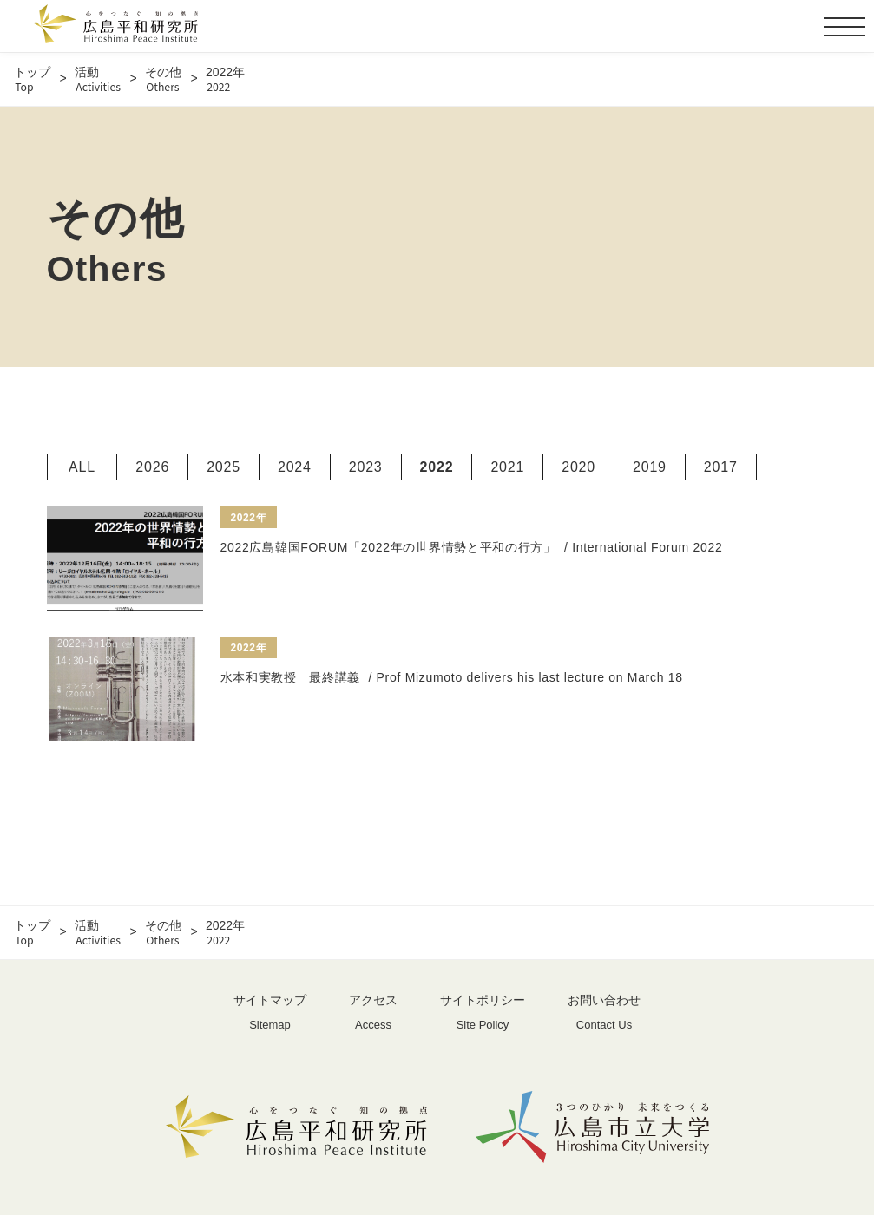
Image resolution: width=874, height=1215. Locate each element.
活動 (98, 79)
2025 (223, 467)
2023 (366, 467)
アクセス (373, 1013)
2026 (152, 467)
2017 (721, 467)
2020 (578, 467)
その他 (163, 79)
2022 (437, 467)
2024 (295, 467)
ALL (82, 467)
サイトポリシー (482, 1013)
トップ (32, 79)
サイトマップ (269, 1013)
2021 (507, 467)
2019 (650, 467)
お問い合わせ (604, 1013)
